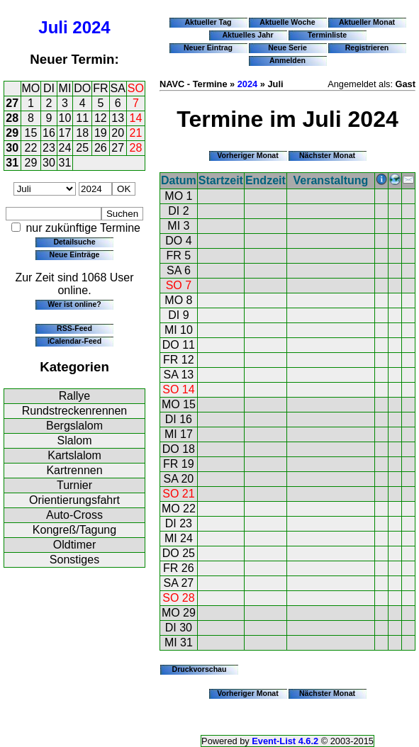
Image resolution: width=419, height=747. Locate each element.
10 (65, 118)
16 (49, 133)
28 (12, 118)
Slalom (74, 440)
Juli (52, 27)
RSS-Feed (74, 328)
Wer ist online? (74, 304)
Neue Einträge (75, 254)
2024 (91, 27)
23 (49, 148)
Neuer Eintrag (208, 47)
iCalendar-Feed (74, 341)
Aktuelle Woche (287, 22)
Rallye (74, 396)
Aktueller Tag (207, 22)
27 (12, 103)
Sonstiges (74, 560)
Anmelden (287, 60)
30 (12, 148)
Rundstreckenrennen (75, 411)
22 (31, 148)
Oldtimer (74, 545)
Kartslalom (74, 455)
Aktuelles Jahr (247, 34)
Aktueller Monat (367, 22)
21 (136, 133)
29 (12, 133)
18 (82, 133)
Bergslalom (74, 426)
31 (12, 163)
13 (117, 118)
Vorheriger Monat (248, 155)
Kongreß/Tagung (74, 530)
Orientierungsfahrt (74, 500)
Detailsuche (74, 241)
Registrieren (367, 47)
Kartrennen (74, 470)
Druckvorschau (199, 669)
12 (100, 118)
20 (117, 133)
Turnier (74, 485)
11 (82, 118)
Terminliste (327, 34)
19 (100, 133)
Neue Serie (287, 47)
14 (136, 118)
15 (31, 133)
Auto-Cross (74, 515)
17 (65, 133)
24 (65, 148)
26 (100, 148)
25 (82, 148)
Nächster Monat (327, 155)
